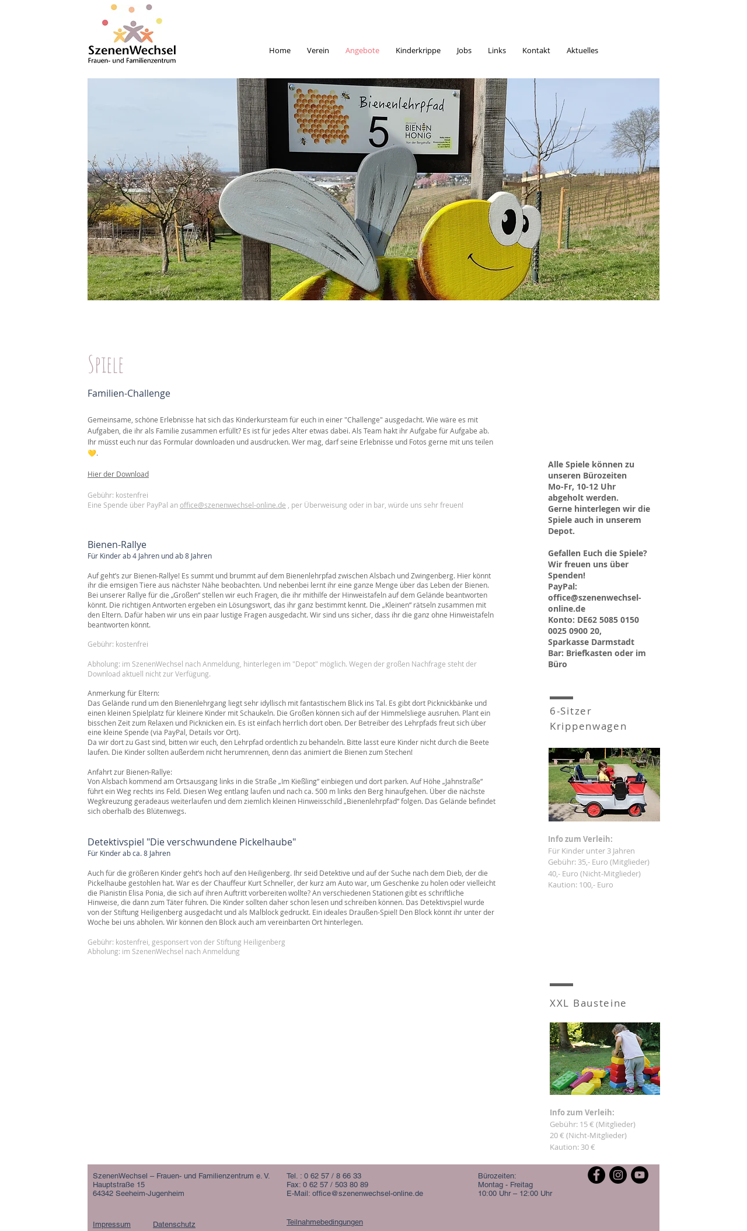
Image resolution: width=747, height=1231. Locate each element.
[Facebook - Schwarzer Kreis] (596, 1175)
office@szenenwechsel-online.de (233, 504)
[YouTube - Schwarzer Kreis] (639, 1175)
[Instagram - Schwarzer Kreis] (618, 1175)
